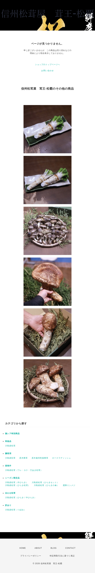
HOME (23, 548)
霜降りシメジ (69, 485)
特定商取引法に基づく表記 (62, 556)
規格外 (8, 466)
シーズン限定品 (12, 478)
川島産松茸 (10, 446)
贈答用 (8, 453)
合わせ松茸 (10, 493)
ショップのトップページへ (47, 64)
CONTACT (70, 548)
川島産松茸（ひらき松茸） (17, 485)
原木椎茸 (23, 458)
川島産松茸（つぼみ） (15, 510)
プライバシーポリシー (30, 556)
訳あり (8, 505)
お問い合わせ (47, 70)
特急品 (8, 441)
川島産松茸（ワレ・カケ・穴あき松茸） (24, 470)
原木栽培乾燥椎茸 (40, 458)
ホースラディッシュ (61, 458)
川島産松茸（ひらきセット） (45, 482)
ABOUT (38, 548)
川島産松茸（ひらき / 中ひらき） (20, 497)
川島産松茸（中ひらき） (16, 482)
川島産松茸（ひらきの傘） (46, 485)
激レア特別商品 (12, 433)
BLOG (54, 548)
